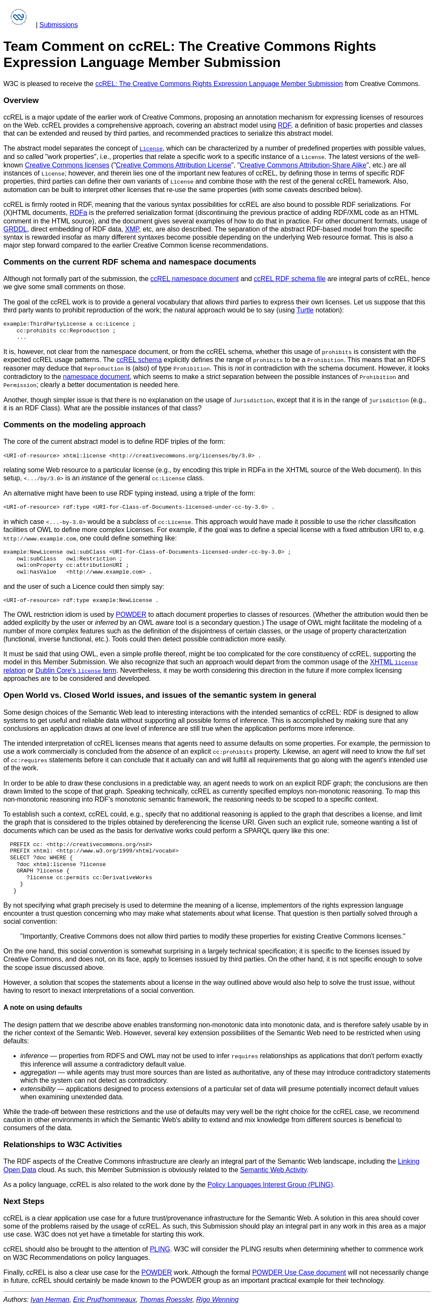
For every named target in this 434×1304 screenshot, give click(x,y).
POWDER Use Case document (299, 1269)
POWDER (131, 612)
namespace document (96, 375)
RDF (284, 125)
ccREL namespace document (194, 278)
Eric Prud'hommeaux (104, 1296)
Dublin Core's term (76, 668)
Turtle (305, 309)
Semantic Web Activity (273, 1166)
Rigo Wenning (217, 1296)
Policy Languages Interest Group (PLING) (270, 1181)
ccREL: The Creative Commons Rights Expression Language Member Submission (219, 83)
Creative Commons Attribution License (173, 164)
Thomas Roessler (165, 1296)
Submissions (58, 24)
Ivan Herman (50, 1296)
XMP (132, 228)
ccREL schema (139, 358)
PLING (160, 1246)
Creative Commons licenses (67, 164)
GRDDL (15, 228)
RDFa (78, 212)
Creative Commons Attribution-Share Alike (303, 164)
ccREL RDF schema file (290, 278)
